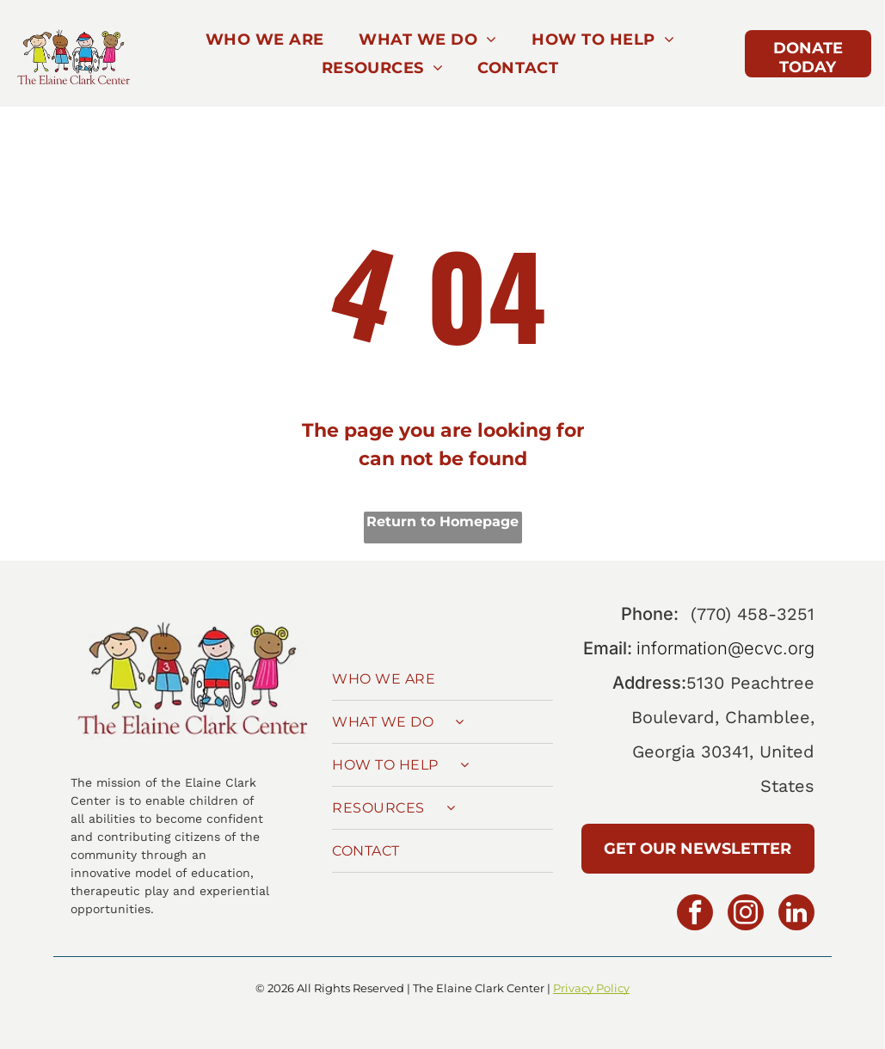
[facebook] (695, 914)
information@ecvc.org (725, 648)
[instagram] (746, 914)
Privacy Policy (591, 988)
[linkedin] (796, 914)
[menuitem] (264, 39)
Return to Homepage (442, 521)
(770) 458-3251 (752, 614)
